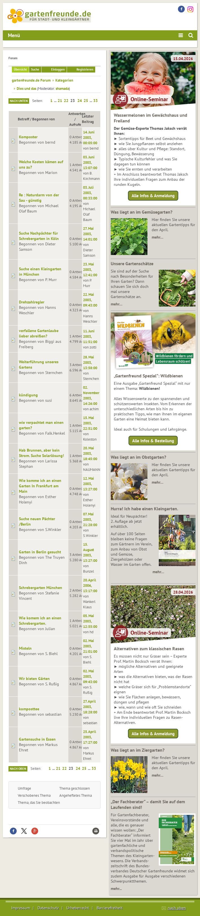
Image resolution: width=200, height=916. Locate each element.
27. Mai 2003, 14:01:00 (90, 233)
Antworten (76, 113)
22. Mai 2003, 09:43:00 (90, 299)
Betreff (23, 119)
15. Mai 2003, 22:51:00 (90, 423)
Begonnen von (43, 119)
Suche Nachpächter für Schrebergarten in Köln (39, 236)
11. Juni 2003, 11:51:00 (90, 336)
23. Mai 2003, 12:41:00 (90, 269)
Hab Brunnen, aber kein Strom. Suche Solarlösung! (41, 453)
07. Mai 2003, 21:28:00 (90, 519)
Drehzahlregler (31, 302)
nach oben (177, 907)
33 (95, 100)
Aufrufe (75, 124)
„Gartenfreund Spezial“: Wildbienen (148, 376)
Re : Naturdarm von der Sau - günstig (39, 197)
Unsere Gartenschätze (132, 263)
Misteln (25, 648)
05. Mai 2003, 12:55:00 (90, 621)
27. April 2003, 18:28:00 (90, 706)
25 (86, 100)
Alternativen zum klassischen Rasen (149, 648)
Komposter (28, 136)
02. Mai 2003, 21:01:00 (90, 646)
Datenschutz (48, 907)
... (55, 100)
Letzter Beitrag (90, 119)
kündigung (28, 395)
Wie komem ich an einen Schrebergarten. (40, 620)
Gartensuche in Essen (37, 739)
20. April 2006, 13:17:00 (90, 585)
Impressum (20, 907)
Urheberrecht (77, 907)
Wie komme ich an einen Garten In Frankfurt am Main (40, 486)
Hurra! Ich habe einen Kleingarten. (144, 508)
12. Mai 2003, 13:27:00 (90, 483)
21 (60, 100)
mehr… (157, 237)
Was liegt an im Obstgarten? (138, 457)
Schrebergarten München (40, 587)
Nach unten (19, 101)
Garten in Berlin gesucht (40, 551)
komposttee (29, 708)
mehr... (116, 888)
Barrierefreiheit (110, 907)
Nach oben (18, 769)
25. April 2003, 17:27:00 (90, 737)
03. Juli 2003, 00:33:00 (90, 192)
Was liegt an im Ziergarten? (137, 750)
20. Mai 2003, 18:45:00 (90, 453)
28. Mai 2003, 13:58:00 (90, 362)
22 (66, 100)
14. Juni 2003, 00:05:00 (90, 137)
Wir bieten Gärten (34, 678)
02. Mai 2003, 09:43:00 (90, 676)
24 (79, 100)
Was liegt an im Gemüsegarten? (141, 212)
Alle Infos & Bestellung (153, 440)
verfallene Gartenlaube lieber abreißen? (38, 333)
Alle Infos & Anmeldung (153, 195)
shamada (62, 88)
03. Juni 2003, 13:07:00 (90, 162)
